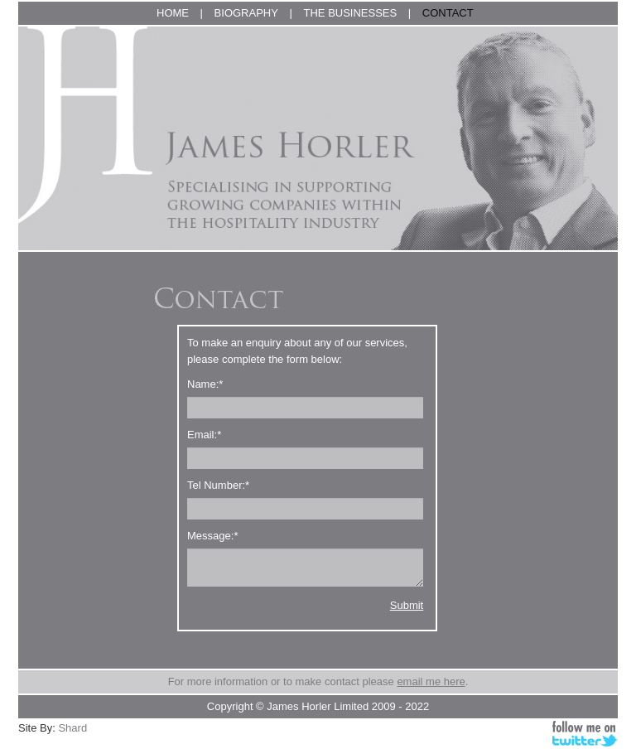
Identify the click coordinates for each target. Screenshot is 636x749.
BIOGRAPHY (246, 13)
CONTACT (448, 13)
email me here (431, 681)
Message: (212, 535)
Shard (72, 728)
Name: (205, 384)
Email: (204, 434)
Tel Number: (218, 485)
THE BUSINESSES (351, 13)
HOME (173, 13)
